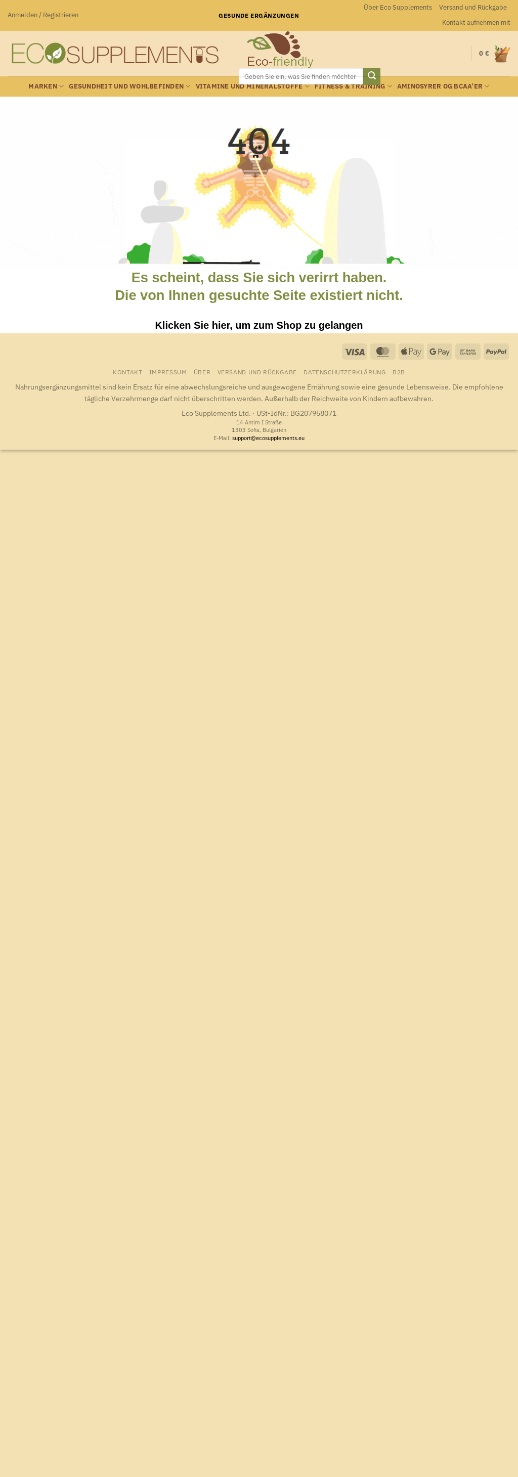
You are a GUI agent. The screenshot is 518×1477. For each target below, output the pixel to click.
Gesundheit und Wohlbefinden (129, 86)
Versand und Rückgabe (473, 7)
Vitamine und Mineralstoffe (253, 86)
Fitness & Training (353, 86)
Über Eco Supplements (398, 7)
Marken (46, 86)
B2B (399, 372)
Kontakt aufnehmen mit (476, 22)
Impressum (168, 372)
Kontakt (127, 372)
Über (202, 372)
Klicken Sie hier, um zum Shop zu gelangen (259, 325)
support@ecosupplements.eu (268, 438)
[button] (43, 15)
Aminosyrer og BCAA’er (443, 86)
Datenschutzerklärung (344, 372)
